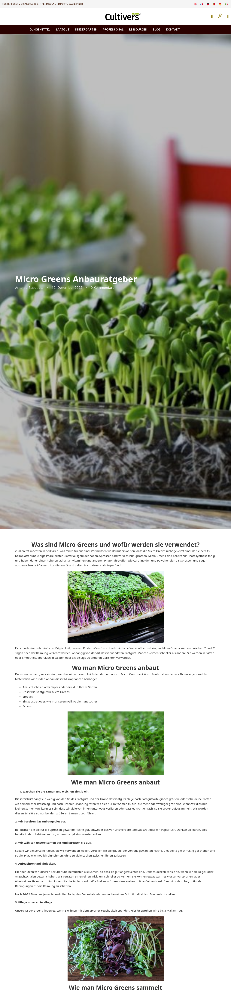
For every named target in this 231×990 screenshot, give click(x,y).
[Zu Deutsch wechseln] (208, 4)
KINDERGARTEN (86, 29)
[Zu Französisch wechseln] (202, 4)
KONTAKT (173, 29)
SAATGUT (63, 29)
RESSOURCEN (138, 29)
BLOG (156, 29)
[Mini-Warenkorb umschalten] (228, 16)
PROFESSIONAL (113, 29)
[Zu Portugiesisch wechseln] (214, 4)
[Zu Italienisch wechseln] (226, 4)
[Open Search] (212, 16)
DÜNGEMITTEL (39, 29)
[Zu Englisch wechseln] (195, 4)
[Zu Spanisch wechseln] (220, 4)
